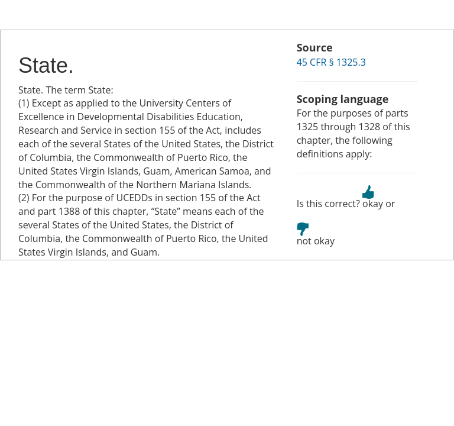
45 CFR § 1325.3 (331, 62)
